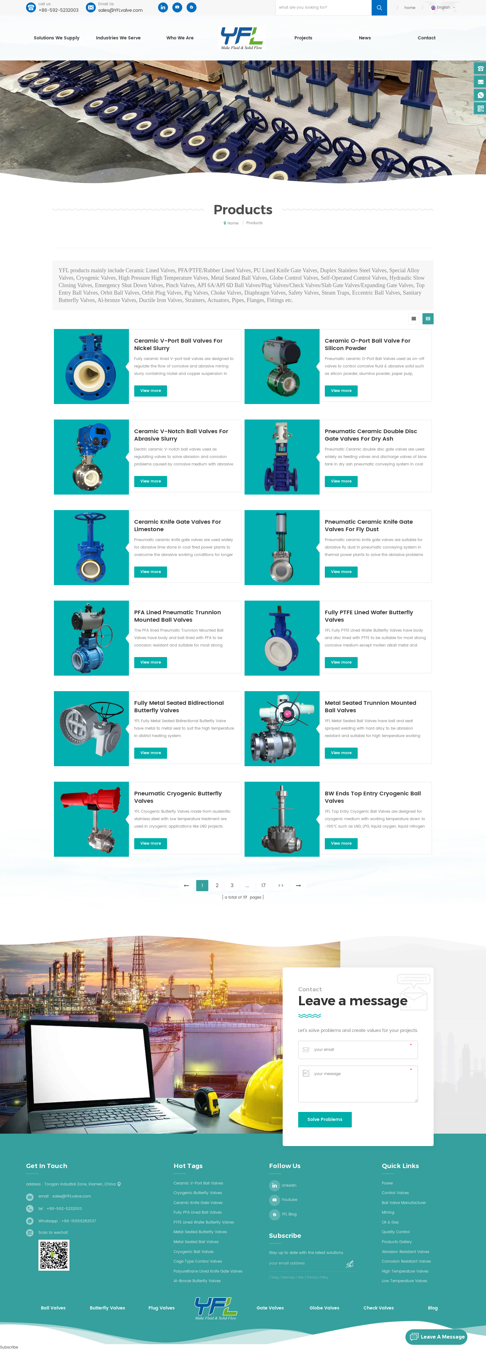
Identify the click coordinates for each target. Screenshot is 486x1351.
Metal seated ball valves (196, 1242)
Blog (433, 1308)
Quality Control (396, 1232)
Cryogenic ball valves (194, 1252)
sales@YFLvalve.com (120, 10)
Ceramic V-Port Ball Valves (198, 1183)
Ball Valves (53, 1308)
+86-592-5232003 (58, 10)
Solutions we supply (57, 38)
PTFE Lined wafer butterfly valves (204, 1222)
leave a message (435, 1337)
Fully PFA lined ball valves (198, 1212)
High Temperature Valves (405, 1271)
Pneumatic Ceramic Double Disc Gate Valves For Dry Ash (371, 435)
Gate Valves (270, 1308)
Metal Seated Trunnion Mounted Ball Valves (370, 707)
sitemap (288, 1277)
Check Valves (379, 1308)
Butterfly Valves (107, 1308)
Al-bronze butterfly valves (197, 1281)
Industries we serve (118, 38)
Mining (388, 1212)
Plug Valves (161, 1308)
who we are (180, 38)
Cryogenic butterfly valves (198, 1193)
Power (387, 1183)
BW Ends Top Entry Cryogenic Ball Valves (373, 797)
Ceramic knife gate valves (198, 1203)
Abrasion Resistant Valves (405, 1252)
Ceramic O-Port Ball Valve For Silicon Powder (367, 344)
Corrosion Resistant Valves (406, 1261)
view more (150, 391)
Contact (426, 38)
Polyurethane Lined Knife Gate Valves (208, 1271)
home (409, 8)
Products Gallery (397, 1242)
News (365, 38)
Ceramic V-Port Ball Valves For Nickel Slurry (178, 344)
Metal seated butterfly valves (200, 1232)
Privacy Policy (317, 1277)
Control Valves (395, 1193)
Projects (303, 38)
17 (263, 886)
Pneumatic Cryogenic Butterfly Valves (178, 797)
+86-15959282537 (78, 1221)
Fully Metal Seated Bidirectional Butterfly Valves (179, 707)
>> (281, 886)
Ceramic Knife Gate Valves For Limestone (177, 525)
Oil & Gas (390, 1222)
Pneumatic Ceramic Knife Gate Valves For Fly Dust (369, 525)
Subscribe (9, 1347)
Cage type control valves (198, 1261)
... (247, 886)
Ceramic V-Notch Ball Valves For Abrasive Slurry (181, 435)
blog (275, 1277)
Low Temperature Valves (404, 1281)
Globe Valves (324, 1308)
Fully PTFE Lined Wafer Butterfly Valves (369, 616)
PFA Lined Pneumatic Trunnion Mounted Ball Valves (177, 616)
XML (301, 1277)
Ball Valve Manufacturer (404, 1203)
